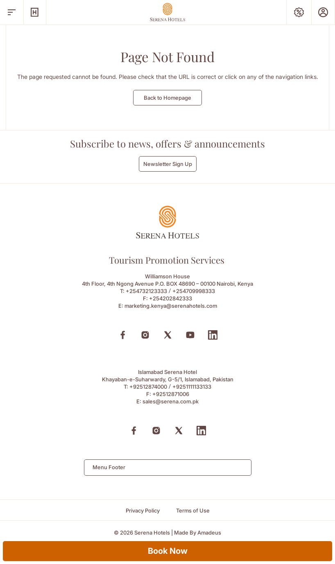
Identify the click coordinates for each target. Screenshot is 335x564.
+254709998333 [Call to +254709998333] (193, 291)
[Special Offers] (299, 12)
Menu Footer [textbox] (109, 467)
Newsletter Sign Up (167, 164)
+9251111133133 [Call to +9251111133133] (191, 386)
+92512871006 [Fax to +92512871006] (170, 394)
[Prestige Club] (323, 12)
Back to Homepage (167, 97)
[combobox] (167, 467)
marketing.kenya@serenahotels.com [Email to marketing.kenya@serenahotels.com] (170, 305)
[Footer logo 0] (167, 236)
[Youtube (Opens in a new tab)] (190, 335)
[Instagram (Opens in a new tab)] (145, 335)
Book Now (168, 551)
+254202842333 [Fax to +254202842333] (170, 298)
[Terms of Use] (193, 510)
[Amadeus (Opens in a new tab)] (209, 532)
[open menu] (12, 12)
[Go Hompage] (167, 12)
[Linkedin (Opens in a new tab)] (213, 335)
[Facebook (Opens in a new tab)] (123, 335)
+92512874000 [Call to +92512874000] (148, 386)
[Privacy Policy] (143, 510)
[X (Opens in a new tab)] (168, 335)
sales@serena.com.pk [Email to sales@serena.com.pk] (171, 401)
